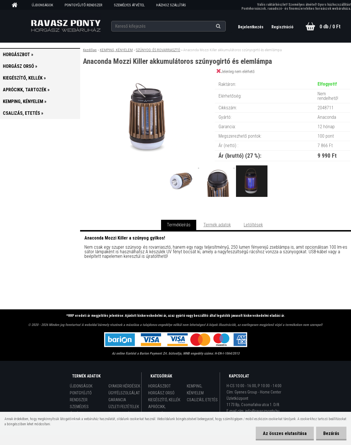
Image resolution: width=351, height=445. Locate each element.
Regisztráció (282, 27)
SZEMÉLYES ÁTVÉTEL (129, 5)
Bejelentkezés (251, 27)
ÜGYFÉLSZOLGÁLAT (124, 393)
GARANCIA (117, 399)
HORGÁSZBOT (159, 386)
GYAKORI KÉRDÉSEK (124, 386)
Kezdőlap (90, 50)
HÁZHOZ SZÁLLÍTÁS (171, 5)
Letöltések (253, 225)
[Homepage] (16, 5)
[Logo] (65, 26)
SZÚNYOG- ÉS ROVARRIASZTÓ (158, 50)
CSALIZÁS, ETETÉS (202, 399)
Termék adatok (217, 225)
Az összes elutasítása (285, 433)
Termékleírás (179, 225)
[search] (225, 26)
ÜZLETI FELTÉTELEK (123, 406)
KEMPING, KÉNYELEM (116, 50)
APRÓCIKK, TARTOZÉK (157, 410)
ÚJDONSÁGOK (42, 5)
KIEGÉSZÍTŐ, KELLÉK (164, 399)
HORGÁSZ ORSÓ (161, 393)
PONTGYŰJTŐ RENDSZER (83, 5)
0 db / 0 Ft (330, 26)
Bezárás (331, 433)
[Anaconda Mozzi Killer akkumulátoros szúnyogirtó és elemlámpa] (147, 78)
